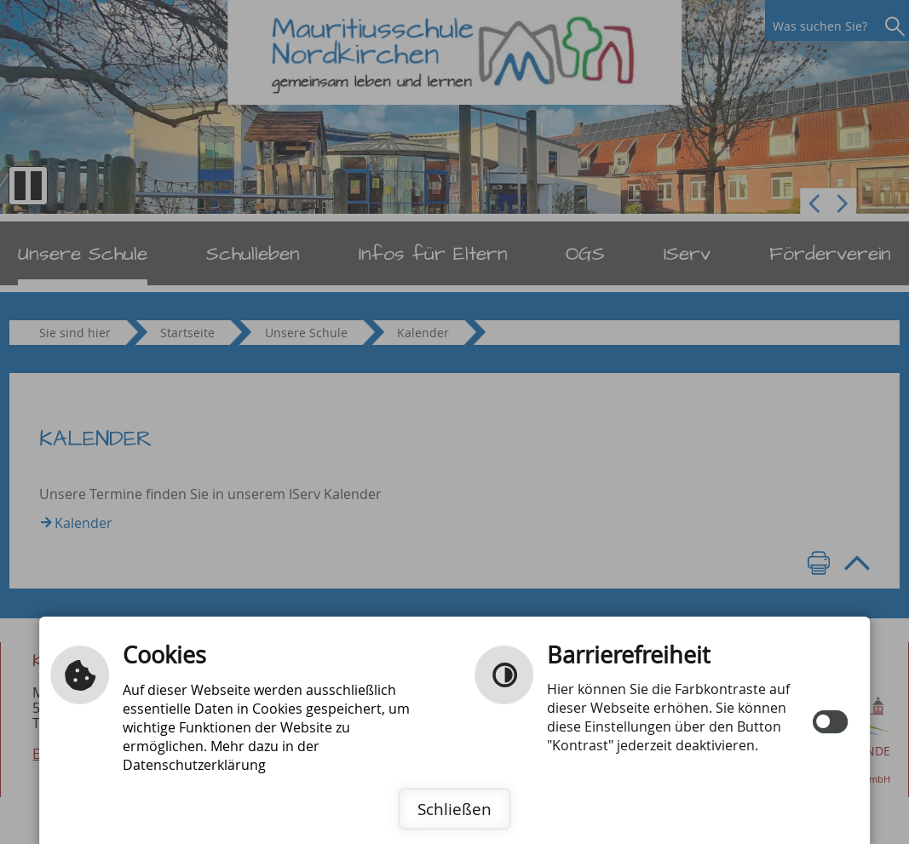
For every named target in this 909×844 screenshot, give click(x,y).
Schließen (454, 809)
